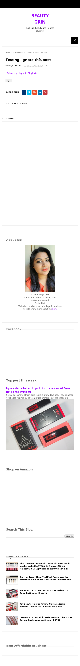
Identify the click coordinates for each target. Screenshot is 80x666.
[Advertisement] (40, 200)
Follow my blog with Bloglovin (22, 72)
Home (7, 52)
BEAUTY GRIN (40, 19)
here (54, 308)
